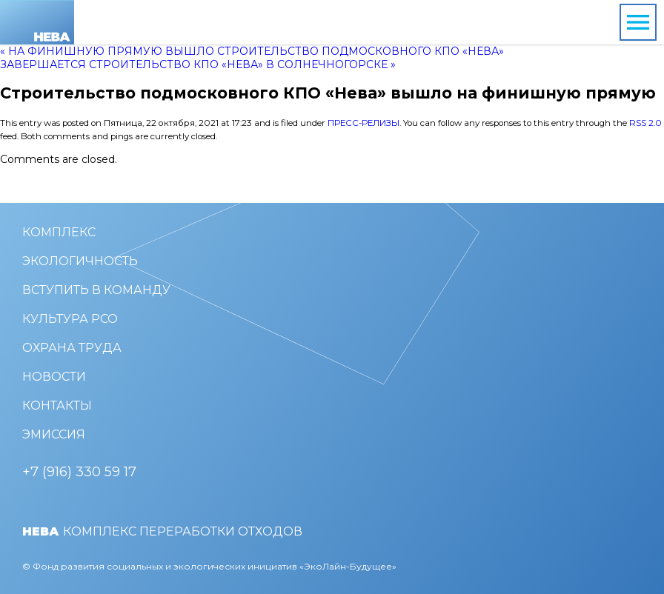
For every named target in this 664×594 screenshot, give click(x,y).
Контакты (57, 405)
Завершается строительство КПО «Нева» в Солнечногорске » (198, 64)
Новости (54, 377)
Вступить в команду (96, 290)
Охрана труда (72, 348)
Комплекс (59, 232)
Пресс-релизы (363, 123)
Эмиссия (53, 434)
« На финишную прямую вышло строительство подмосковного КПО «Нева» (252, 51)
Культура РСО (70, 319)
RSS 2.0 (645, 123)
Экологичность (80, 261)
